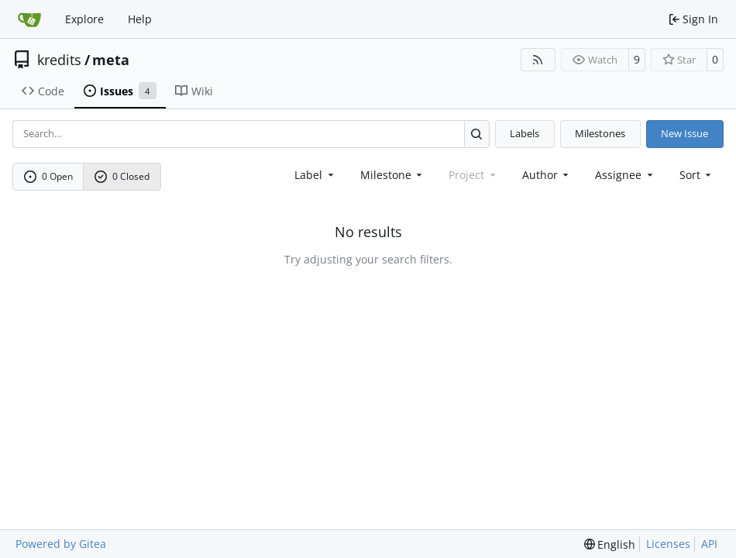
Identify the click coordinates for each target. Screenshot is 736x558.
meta (110, 59)
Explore (84, 19)
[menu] (696, 175)
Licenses (668, 543)
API (709, 543)
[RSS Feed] (538, 59)
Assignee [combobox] (625, 174)
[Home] (29, 19)
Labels (524, 133)
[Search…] (477, 133)
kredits (59, 59)
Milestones (600, 133)
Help (140, 19)
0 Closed (122, 176)
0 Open (49, 176)
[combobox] (315, 175)
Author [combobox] (547, 174)
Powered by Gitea (60, 543)
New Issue (684, 133)
